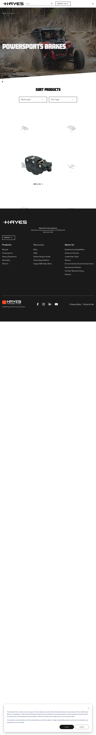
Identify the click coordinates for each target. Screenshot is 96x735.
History (68, 671)
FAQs (35, 664)
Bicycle (5, 660)
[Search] (51, 4)
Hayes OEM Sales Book (42, 674)
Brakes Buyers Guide (41, 667)
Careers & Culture (72, 664)
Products (6, 655)
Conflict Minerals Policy (74, 681)
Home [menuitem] (4, 13)
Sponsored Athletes (73, 678)
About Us (69, 655)
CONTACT (7, 648)
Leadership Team (72, 667)
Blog (35, 660)
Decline (82, 727)
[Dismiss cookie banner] (88, 708)
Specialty (6, 671)
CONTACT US (61, 4)
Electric (5, 674)
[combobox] (38, 4)
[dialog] (48, 718)
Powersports (7, 664)
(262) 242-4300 (48, 643)
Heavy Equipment (9, 667)
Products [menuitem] (12, 13)
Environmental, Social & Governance (79, 674)
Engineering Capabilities (74, 660)
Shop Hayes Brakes (41, 671)
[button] (93, 4)
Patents (68, 685)
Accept (67, 727)
